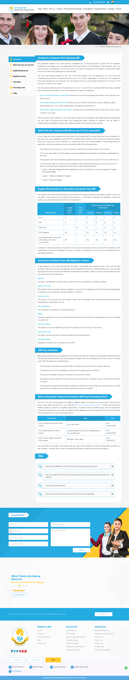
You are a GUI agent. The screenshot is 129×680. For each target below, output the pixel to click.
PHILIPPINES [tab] (35, 660)
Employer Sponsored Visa (104, 634)
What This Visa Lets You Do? (23, 65)
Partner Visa (99, 637)
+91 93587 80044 (99, 2)
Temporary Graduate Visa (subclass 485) (110, 46)
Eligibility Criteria (19, 76)
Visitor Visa (99, 640)
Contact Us (104, 614)
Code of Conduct (43, 637)
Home (96, 46)
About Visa (17, 59)
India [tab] (53, 660)
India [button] (114, 2)
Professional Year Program (75, 647)
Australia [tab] (17, 660)
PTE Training (70, 634)
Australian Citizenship (102, 650)
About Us (40, 634)
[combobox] (11, 531)
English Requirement (20, 71)
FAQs (15, 93)
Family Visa (99, 643)
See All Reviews (10, 595)
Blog (39, 640)
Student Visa (99, 647)
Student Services (72, 640)
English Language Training (75, 637)
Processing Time (19, 88)
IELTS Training (71, 630)
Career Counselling (73, 650)
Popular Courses (72, 643)
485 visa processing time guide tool (88, 405)
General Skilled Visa (102, 630)
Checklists (17, 82)
